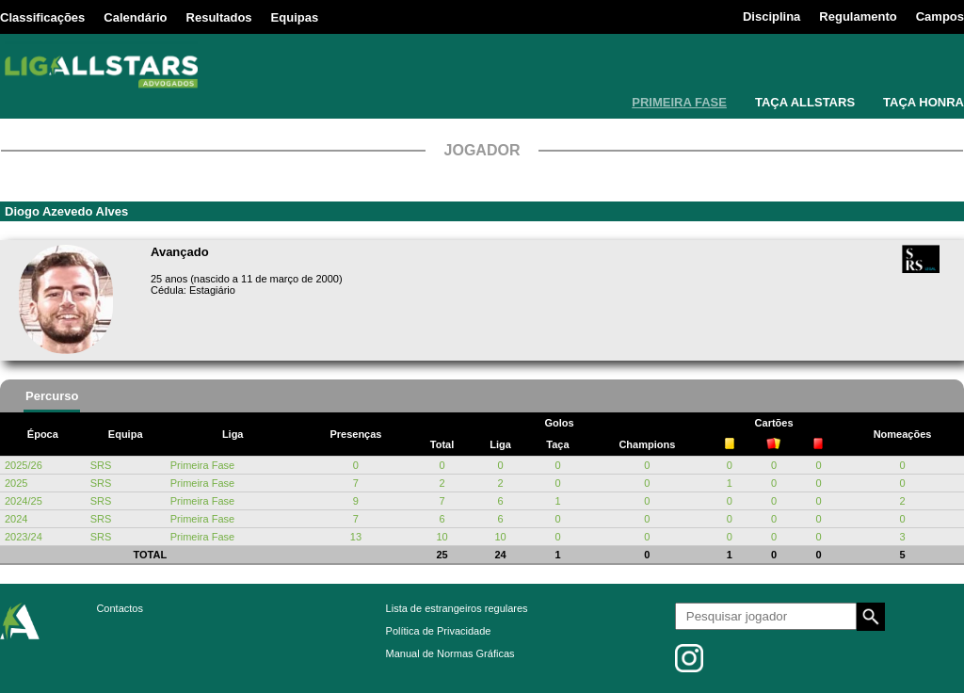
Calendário (135, 17)
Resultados (219, 17)
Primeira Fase (202, 465)
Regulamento (857, 16)
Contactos (119, 608)
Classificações (42, 17)
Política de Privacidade (438, 631)
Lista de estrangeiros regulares (457, 608)
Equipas (295, 17)
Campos (940, 16)
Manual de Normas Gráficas (450, 653)
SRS (101, 465)
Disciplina (771, 16)
